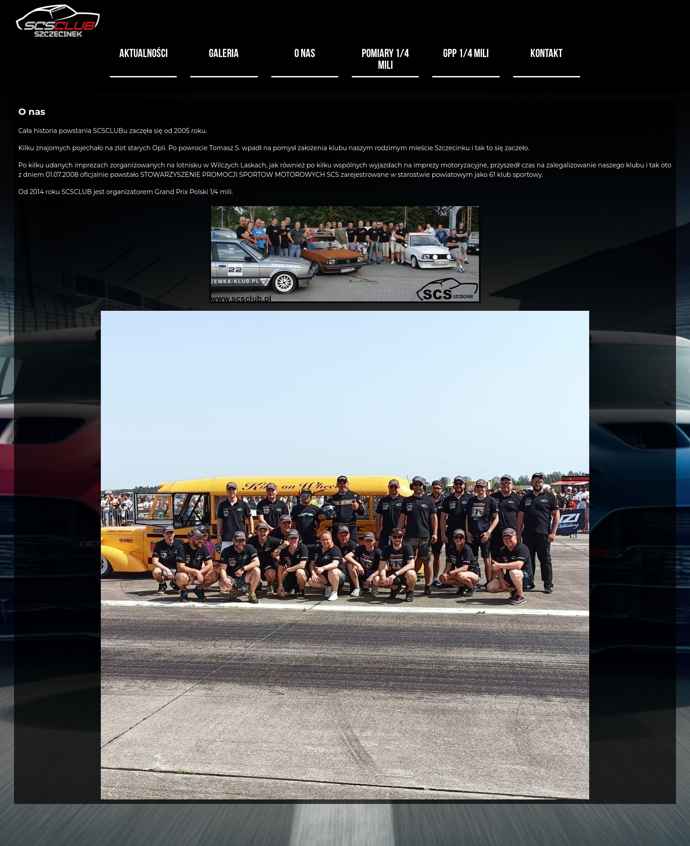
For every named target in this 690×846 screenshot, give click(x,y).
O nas (304, 52)
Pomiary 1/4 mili (385, 58)
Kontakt (546, 52)
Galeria (224, 52)
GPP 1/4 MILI (466, 52)
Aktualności (143, 52)
